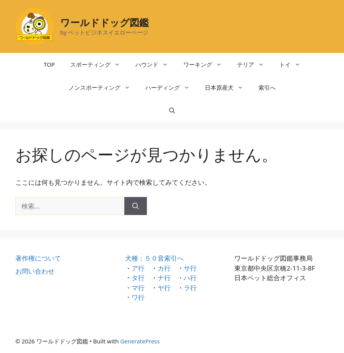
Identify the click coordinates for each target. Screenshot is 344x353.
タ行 (138, 277)
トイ (293, 64)
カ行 (164, 268)
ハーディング (171, 87)
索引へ (267, 87)
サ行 (190, 268)
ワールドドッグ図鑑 (104, 22)
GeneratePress (140, 341)
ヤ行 (164, 287)
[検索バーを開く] (172, 110)
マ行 (138, 287)
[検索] (135, 206)
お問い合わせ (34, 271)
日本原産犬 (228, 87)
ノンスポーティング (103, 87)
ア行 (138, 268)
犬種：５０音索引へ (154, 258)
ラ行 (190, 287)
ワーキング (206, 64)
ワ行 (138, 297)
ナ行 (164, 277)
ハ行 (190, 277)
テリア (254, 64)
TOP (49, 64)
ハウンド (155, 64)
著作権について (38, 258)
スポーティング (99, 64)
